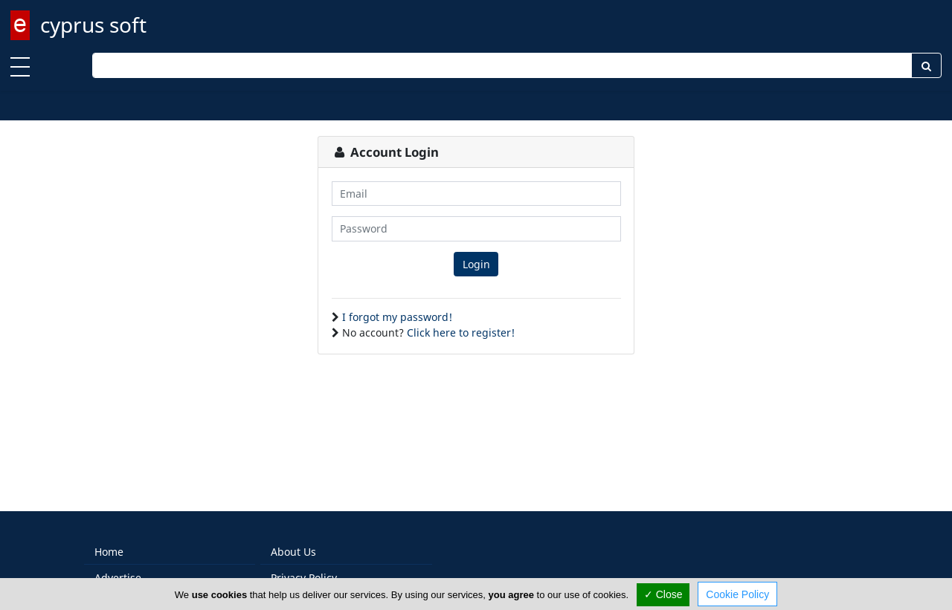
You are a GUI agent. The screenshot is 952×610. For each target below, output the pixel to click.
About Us (293, 552)
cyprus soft (93, 24)
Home (108, 552)
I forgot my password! (397, 317)
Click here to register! (461, 332)
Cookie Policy (737, 594)
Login (476, 264)
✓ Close (663, 594)
